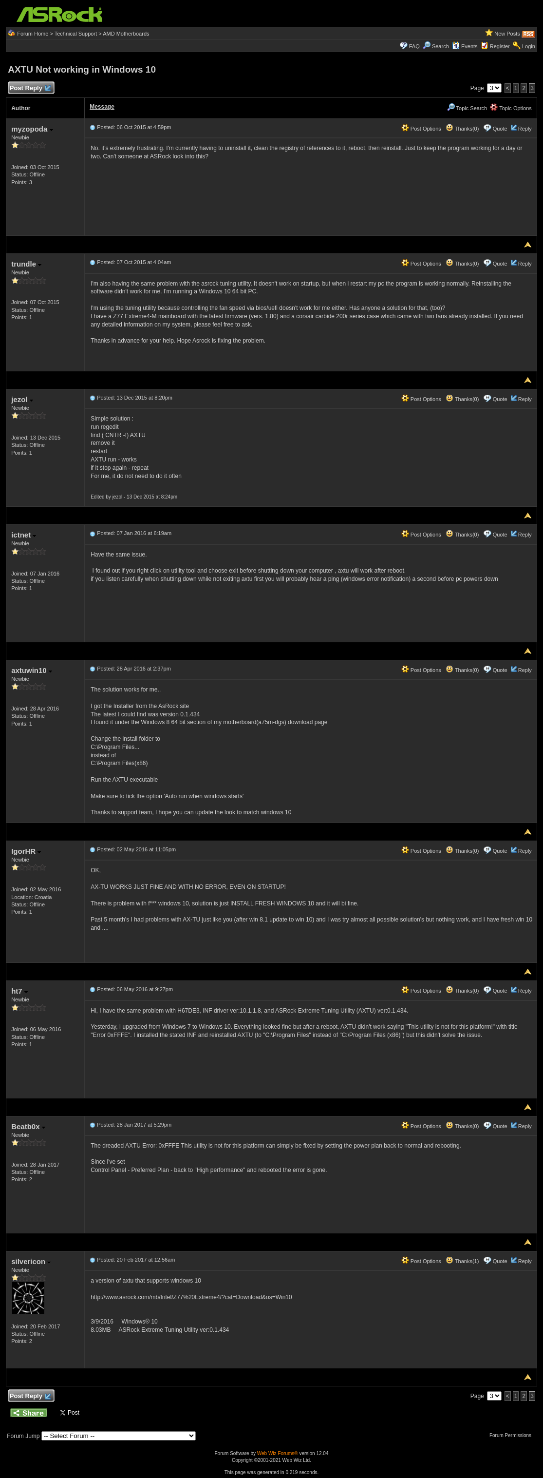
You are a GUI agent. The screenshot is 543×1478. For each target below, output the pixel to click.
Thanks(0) (462, 129)
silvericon (31, 1261)
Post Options (421, 129)
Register (500, 46)
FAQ (414, 46)
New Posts (507, 34)
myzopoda (32, 129)
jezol (22, 399)
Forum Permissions (512, 1435)
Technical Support (76, 34)
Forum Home (32, 34)
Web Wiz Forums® (277, 1453)
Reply (525, 129)
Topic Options (511, 108)
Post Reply (30, 88)
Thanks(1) (462, 1261)
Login (528, 46)
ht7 (19, 991)
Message (102, 106)
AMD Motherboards (126, 34)
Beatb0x (28, 1126)
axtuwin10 (31, 670)
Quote (500, 129)
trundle (26, 264)
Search (440, 46)
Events (465, 46)
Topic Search (467, 108)
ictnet (23, 535)
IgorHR (26, 851)
